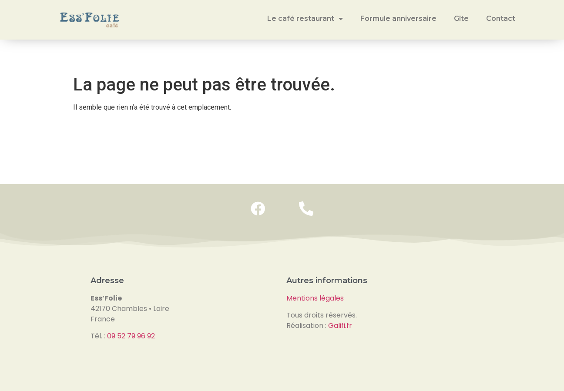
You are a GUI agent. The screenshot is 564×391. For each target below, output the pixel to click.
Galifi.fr (340, 326)
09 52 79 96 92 (131, 336)
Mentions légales (315, 298)
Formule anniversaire (398, 18)
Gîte (461, 18)
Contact (500, 18)
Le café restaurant (305, 19)
